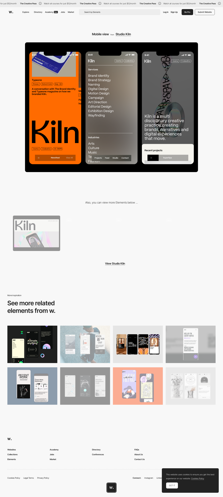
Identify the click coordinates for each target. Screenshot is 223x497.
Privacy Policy (43, 478)
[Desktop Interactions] (136, 233)
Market (71, 12)
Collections (12, 454)
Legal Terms (28, 478)
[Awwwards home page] (111, 487)
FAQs (136, 449)
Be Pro (187, 12)
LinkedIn (160, 478)
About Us (138, 454)
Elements (11, 459)
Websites (11, 449)
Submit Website (205, 12)
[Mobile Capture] (32, 386)
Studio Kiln (123, 34)
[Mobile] (85, 344)
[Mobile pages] (86, 233)
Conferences (98, 454)
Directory (38, 12)
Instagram (148, 478)
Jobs (63, 12)
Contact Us (139, 459)
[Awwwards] (11, 12)
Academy (51, 12)
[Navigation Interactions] (186, 233)
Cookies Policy (13, 478)
